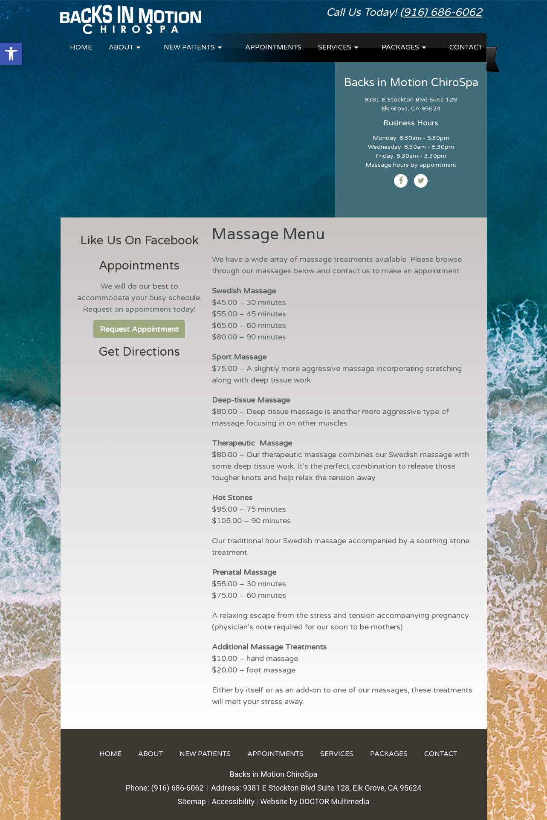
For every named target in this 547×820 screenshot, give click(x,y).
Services (334, 47)
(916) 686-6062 (441, 12)
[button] (11, 54)
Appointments (273, 47)
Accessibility (233, 801)
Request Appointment (139, 329)
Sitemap (192, 801)
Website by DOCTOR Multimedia (314, 801)
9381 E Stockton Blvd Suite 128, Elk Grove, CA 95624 (332, 787)
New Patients (189, 47)
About (121, 47)
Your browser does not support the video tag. (198, 131)
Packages (400, 47)
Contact (465, 47)
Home (81, 47)
